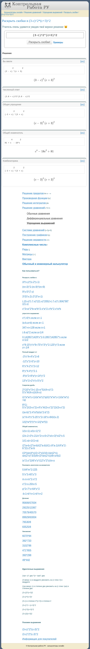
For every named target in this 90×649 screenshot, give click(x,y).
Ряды (25, 249)
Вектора (27, 259)
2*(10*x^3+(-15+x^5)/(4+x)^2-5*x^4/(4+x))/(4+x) (38, 391)
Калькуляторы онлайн (13, 12)
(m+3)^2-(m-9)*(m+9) (33, 287)
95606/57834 (29, 502)
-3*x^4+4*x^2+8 (30, 356)
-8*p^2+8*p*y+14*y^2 (33, 375)
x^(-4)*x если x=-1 (32, 318)
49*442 (26, 560)
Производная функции (34, 198)
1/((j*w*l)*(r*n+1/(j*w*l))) (35, 422)
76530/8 (26, 522)
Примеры (58, 42)
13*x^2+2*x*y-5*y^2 (32, 380)
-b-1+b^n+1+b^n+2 (32, 493)
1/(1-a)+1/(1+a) (30, 440)
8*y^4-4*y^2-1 (29, 371)
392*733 (26, 540)
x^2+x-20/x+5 (29, 484)
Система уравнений (33, 230)
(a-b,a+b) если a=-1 (33, 322)
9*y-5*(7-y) (28, 291)
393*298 (26, 555)
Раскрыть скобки (71, 12)
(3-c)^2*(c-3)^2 (30, 634)
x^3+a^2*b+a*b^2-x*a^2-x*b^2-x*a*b (41, 309)
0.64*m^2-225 (29, 469)
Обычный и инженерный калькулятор (45, 264)
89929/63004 (29, 517)
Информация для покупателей (39, 639)
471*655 (26, 550)
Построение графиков (34, 235)
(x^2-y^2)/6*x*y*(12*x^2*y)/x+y (38, 460)
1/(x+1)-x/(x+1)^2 (31, 431)
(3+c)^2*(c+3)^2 (30, 629)
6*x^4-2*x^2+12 (30, 366)
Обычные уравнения (38, 213)
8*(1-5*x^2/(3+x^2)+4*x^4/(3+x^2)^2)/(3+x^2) (43, 406)
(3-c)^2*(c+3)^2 (7, 14)
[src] (82, 61)
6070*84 (26, 536)
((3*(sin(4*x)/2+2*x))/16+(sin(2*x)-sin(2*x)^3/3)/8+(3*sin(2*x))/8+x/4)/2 (41, 454)
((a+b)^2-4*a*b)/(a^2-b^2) (35, 412)
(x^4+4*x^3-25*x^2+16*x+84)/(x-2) (40, 417)
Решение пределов (33, 193)
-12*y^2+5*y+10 (30, 361)
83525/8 (26, 527)
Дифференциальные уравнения (45, 218)
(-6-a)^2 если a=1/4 (32, 332)
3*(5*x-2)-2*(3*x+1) (32, 296)
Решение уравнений (32, 12)
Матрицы (27, 254)
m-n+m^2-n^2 (29, 479)
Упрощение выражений (52, 12)
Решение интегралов (34, 203)
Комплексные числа (34, 244)
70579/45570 (29, 512)
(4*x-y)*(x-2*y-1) (31, 282)
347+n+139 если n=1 (33, 327)
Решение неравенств (34, 239)
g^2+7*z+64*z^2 (31, 489)
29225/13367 (29, 507)
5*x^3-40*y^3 (29, 474)
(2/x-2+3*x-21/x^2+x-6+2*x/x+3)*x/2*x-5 (43, 435)
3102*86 (26, 545)
